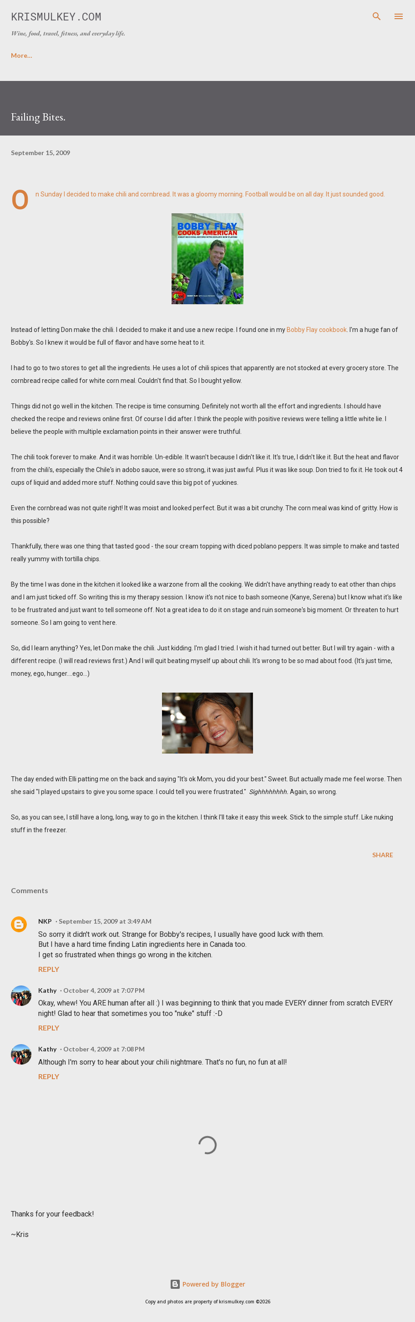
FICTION (251, 55)
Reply (48, 969)
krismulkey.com (56, 16)
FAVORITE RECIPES (130, 55)
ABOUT (65, 55)
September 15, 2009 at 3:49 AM (105, 921)
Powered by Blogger (207, 1284)
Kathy (47, 990)
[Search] (376, 16)
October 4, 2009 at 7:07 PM (104, 990)
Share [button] (382, 855)
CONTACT (198, 55)
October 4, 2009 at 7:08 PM (104, 1049)
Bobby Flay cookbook (317, 329)
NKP (45, 921)
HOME (21, 55)
